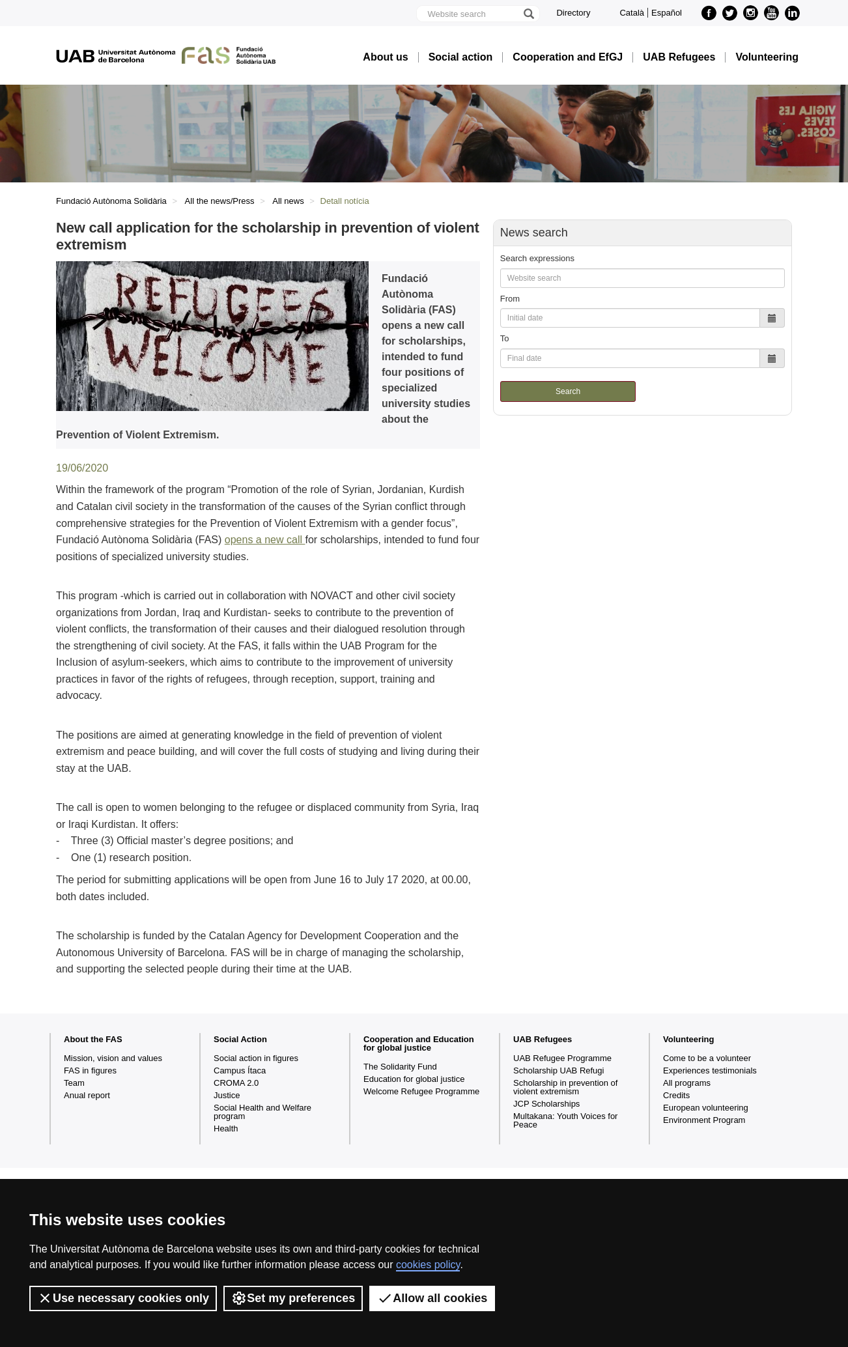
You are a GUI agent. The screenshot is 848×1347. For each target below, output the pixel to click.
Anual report (87, 1095)
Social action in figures (256, 1058)
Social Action (240, 1039)
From (510, 299)
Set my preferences (293, 1298)
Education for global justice (413, 1079)
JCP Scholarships (546, 1104)
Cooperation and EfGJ (568, 57)
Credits (676, 1095)
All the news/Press (220, 201)
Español (666, 13)
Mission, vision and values (113, 1058)
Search (568, 391)
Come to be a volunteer (707, 1058)
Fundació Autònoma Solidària (111, 201)
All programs (687, 1083)
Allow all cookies (432, 1298)
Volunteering (767, 57)
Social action (461, 57)
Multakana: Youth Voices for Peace (565, 1120)
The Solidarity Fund (400, 1066)
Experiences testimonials (710, 1070)
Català (631, 13)
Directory (573, 13)
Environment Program (704, 1120)
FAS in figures (90, 1070)
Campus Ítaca (240, 1070)
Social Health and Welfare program (262, 1112)
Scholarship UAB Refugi (558, 1070)
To (504, 338)
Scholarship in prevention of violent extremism (565, 1087)
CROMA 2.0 (236, 1083)
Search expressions (537, 258)
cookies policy (428, 1264)
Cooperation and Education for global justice (418, 1043)
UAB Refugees (679, 57)
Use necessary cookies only (123, 1298)
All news (288, 201)
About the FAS (93, 1039)
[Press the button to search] (528, 13)
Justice (227, 1095)
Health (226, 1128)
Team (74, 1083)
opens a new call (265, 539)
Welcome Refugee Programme (421, 1091)
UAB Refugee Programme (562, 1058)
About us (385, 57)
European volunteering (705, 1108)
